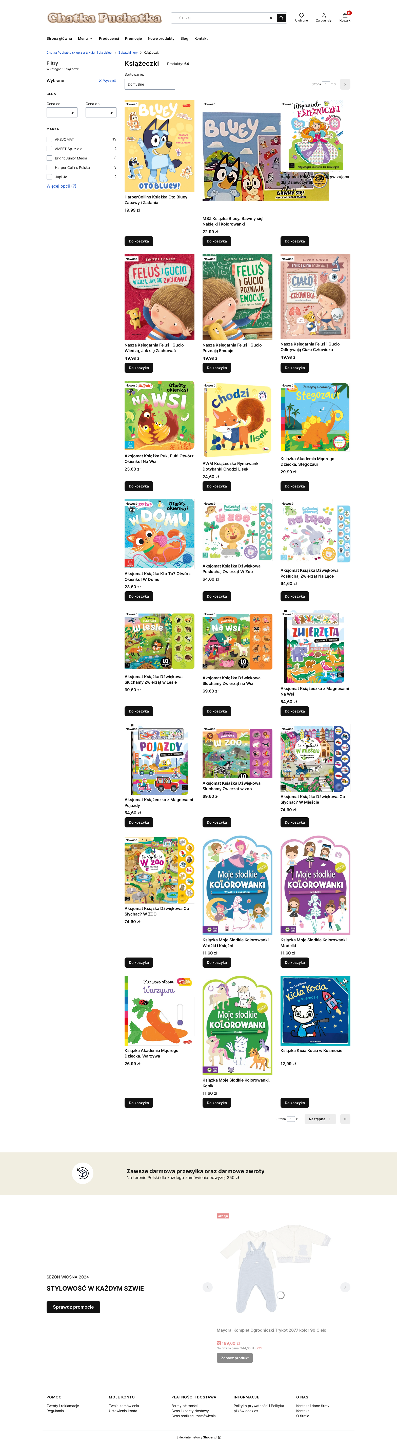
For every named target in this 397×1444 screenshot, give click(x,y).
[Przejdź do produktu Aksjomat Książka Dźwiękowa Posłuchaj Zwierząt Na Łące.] (315, 532)
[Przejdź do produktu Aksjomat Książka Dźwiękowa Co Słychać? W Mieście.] (315, 758)
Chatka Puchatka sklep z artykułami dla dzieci (79, 52)
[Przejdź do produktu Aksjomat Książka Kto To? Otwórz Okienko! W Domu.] (159, 534)
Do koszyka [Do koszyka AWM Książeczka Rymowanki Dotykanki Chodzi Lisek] (217, 486)
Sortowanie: (134, 74)
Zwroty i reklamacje (63, 1406)
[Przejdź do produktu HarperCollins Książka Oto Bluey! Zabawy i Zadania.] (159, 146)
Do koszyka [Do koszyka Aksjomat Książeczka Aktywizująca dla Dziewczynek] (295, 241)
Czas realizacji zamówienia (193, 1416)
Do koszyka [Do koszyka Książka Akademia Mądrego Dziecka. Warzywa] (139, 1103)
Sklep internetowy (196, 1437)
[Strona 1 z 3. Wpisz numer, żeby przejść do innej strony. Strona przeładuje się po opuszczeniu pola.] (326, 84)
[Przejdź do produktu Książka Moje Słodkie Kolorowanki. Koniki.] (237, 1025)
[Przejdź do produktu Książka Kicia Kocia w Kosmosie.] (315, 1011)
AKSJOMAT (64, 139)
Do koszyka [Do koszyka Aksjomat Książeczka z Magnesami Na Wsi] (295, 711)
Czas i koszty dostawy (190, 1411)
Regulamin (55, 1411)
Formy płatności (184, 1406)
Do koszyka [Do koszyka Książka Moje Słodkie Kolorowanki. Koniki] (217, 1103)
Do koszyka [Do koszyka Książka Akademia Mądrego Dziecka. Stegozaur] (295, 486)
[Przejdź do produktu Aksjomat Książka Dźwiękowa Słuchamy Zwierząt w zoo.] (237, 751)
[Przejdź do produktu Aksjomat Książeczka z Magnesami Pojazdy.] (159, 759)
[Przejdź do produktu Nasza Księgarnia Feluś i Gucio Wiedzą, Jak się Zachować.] (159, 297)
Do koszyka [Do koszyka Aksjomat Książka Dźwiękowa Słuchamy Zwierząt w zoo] (217, 822)
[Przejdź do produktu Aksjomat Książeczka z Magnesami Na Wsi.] (315, 647)
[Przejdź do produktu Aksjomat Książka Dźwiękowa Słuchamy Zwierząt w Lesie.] (159, 641)
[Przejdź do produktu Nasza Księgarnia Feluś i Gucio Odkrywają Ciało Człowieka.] (315, 296)
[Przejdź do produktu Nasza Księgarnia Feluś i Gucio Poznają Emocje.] (237, 297)
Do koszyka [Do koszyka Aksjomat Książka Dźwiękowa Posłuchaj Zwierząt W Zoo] (217, 596)
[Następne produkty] (320, 1119)
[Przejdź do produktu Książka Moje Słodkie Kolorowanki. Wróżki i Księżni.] (237, 885)
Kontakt (302, 1411)
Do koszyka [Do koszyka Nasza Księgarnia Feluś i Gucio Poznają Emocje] (217, 367)
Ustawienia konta (123, 1411)
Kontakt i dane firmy (312, 1406)
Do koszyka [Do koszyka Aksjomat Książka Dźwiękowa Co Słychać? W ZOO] (139, 962)
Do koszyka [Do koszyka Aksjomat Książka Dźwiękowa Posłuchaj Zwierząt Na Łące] (295, 596)
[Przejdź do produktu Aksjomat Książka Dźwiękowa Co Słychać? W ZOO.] (159, 870)
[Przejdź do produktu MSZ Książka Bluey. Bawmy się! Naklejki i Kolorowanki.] (266, 157)
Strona (316, 84)
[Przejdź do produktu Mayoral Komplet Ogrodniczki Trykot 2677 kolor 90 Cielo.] (276, 1268)
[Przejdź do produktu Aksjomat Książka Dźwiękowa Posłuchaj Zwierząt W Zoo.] (237, 530)
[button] (281, 18)
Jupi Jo (61, 177)
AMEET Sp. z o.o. (69, 149)
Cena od (54, 103)
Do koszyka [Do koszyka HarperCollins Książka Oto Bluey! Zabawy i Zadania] (139, 241)
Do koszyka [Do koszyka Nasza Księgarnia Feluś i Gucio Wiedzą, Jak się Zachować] (139, 367)
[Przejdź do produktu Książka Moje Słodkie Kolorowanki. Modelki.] (315, 885)
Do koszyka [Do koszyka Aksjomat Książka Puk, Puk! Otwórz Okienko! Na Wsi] (139, 486)
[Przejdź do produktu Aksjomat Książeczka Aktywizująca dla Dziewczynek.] (315, 136)
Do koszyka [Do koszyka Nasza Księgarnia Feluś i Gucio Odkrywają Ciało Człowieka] (295, 367)
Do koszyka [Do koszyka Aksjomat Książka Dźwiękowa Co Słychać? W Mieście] (295, 822)
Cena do (93, 103)
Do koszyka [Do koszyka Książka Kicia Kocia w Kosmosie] (295, 1103)
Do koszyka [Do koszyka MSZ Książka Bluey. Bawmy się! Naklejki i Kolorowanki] (217, 241)
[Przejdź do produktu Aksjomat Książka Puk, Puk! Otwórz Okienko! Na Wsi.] (159, 416)
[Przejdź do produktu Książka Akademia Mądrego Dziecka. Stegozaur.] (315, 417)
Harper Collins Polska (72, 167)
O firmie (302, 1416)
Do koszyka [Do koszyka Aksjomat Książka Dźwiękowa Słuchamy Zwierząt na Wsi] (217, 711)
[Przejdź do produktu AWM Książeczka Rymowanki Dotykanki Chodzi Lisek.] (237, 420)
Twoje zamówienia (124, 1406)
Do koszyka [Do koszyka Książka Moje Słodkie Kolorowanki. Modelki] (295, 962)
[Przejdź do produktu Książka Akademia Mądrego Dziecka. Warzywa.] (159, 1011)
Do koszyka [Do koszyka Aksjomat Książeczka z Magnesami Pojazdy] (139, 822)
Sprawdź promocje (73, 1307)
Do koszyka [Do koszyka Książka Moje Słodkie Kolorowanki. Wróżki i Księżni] (217, 962)
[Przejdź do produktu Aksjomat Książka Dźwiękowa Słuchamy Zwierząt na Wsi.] (237, 641)
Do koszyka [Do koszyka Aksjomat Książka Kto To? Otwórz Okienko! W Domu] (139, 596)
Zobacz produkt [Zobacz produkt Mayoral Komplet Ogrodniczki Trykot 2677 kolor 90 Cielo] (235, 1358)
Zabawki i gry (128, 52)
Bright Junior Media (71, 158)
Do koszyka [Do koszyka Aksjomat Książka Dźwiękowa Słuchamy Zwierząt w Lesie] (139, 711)
